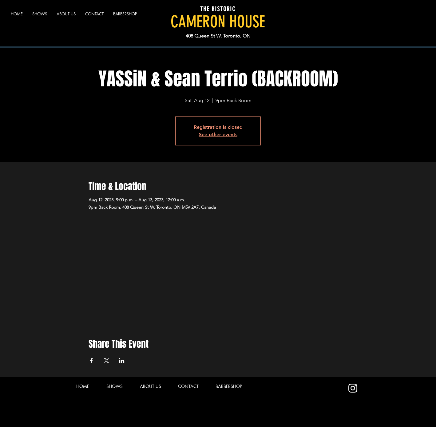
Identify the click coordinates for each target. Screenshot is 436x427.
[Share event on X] (106, 360)
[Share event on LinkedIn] (122, 360)
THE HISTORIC (218, 9)
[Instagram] (353, 388)
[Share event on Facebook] (91, 360)
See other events (218, 134)
